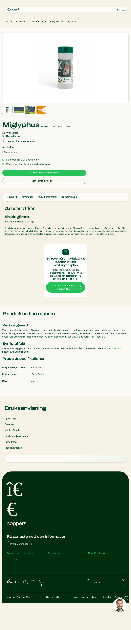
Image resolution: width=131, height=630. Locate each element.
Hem (7, 21)
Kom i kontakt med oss (44, 181)
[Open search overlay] (118, 10)
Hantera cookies (53, 624)
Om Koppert (53, 560)
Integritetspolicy (71, 624)
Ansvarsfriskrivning (90, 624)
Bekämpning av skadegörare (46, 21)
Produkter (20, 21)
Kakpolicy (107, 624)
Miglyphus (71, 21)
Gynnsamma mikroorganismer (21, 583)
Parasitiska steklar (16, 571)
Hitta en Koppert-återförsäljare (44, 173)
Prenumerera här (20, 544)
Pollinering (12, 594)
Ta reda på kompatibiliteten (18, 141)
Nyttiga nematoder (16, 577)
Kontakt (51, 571)
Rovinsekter (13, 566)
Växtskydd (12, 588)
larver (116, 348)
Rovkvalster (13, 560)
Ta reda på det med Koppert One (67, 287)
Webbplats (119, 624)
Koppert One (94, 560)
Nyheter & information (58, 566)
